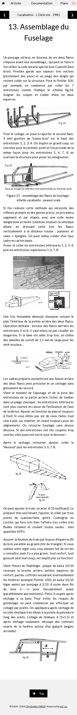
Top (38, 693)
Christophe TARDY (35, 706)
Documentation (41, 3)
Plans (64, 3)
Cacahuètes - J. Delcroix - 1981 (38, 15)
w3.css (64, 706)
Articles (16, 3)
